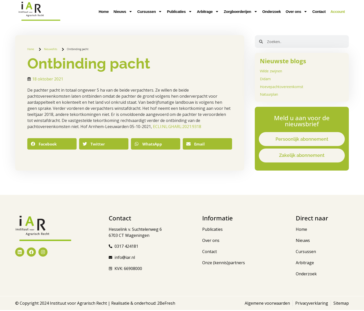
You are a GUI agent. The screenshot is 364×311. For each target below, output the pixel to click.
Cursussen (149, 12)
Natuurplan (269, 94)
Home (104, 11)
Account (337, 11)
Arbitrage (208, 12)
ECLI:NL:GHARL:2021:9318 (177, 126)
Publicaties (179, 12)
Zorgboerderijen (240, 12)
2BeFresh (165, 304)
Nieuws (122, 12)
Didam (265, 78)
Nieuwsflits (50, 49)
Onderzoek (271, 11)
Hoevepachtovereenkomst (281, 86)
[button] (52, 144)
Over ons (296, 12)
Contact (319, 11)
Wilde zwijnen (271, 71)
